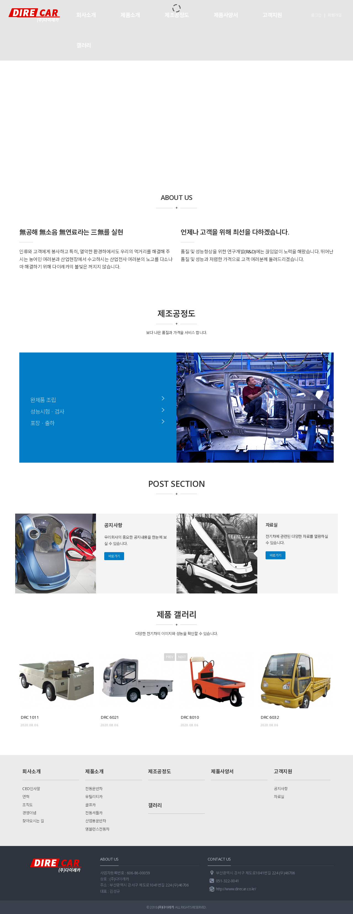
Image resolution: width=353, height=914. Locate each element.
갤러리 (83, 45)
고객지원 (272, 15)
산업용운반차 (95, 820)
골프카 (90, 804)
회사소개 (86, 15)
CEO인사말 (31, 788)
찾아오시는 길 (33, 820)
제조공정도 (177, 15)
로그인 (316, 15)
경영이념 (29, 812)
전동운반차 (94, 788)
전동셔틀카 (94, 812)
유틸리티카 (94, 796)
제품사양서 (226, 15)
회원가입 (334, 15)
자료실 (279, 796)
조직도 (27, 804)
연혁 (25, 796)
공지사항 (281, 788)
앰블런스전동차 (97, 829)
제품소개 (130, 15)
